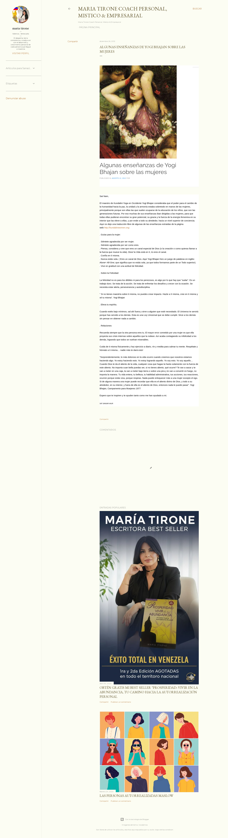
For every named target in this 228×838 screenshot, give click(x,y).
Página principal (89, 27)
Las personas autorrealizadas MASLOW (136, 795)
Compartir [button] (73, 41)
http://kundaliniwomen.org (116, 227)
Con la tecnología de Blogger (134, 819)
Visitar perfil (20, 53)
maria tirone (20, 28)
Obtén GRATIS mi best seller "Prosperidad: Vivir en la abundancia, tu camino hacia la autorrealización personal (149, 692)
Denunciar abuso (16, 98)
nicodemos (143, 825)
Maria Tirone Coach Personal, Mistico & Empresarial (122, 12)
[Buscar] (197, 8)
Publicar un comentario (121, 702)
